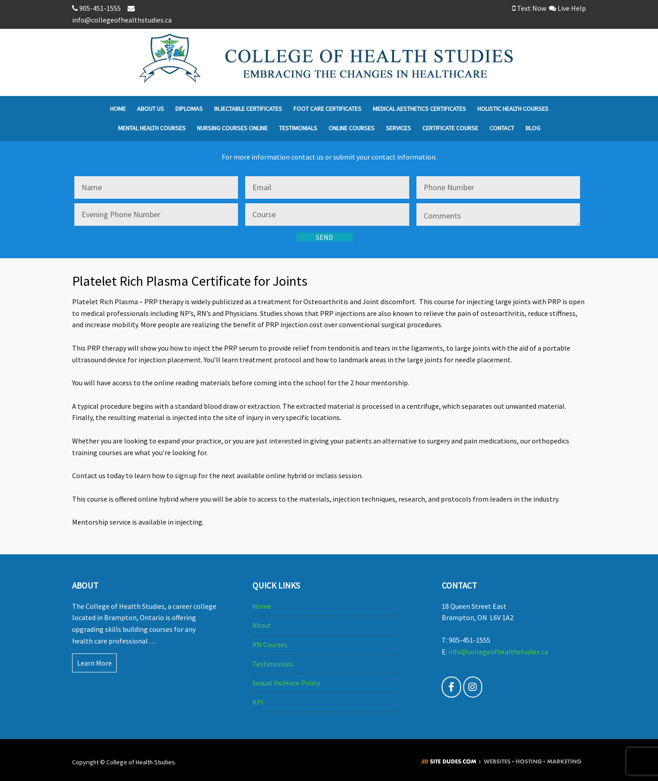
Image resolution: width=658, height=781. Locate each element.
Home (261, 606)
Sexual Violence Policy (286, 682)
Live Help (567, 8)
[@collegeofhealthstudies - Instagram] (473, 687)
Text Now (529, 8)
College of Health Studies (362, 62)
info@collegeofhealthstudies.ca (498, 651)
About (261, 625)
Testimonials (272, 663)
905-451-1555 (97, 8)
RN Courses (270, 644)
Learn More (94, 662)
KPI (258, 702)
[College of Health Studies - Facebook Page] (451, 687)
